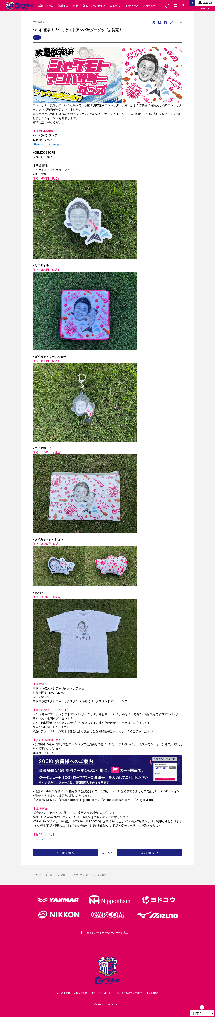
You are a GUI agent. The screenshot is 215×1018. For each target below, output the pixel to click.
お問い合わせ (80, 993)
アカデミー (149, 5)
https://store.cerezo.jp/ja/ (47, 144)
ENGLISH (206, 8)
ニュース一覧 (45, 875)
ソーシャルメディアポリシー (131, 993)
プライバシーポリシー (102, 993)
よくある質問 (63, 993)
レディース (132, 5)
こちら (48, 753)
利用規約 (153, 993)
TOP (35, 875)
